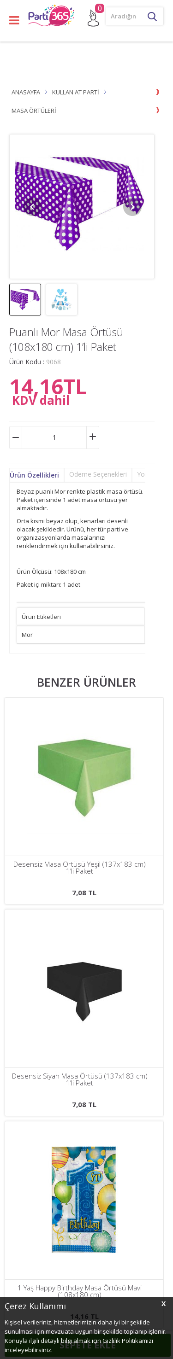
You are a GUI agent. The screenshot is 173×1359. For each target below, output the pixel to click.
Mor (27, 634)
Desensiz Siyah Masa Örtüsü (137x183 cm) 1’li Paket (80, 868)
